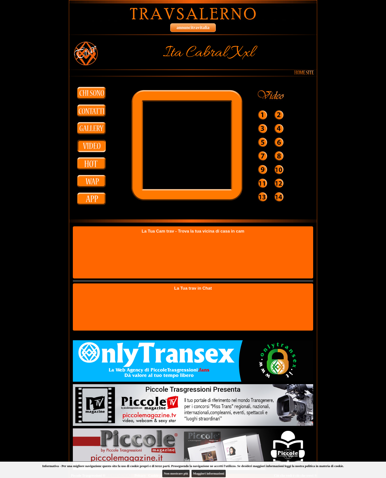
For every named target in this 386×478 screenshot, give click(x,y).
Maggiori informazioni (208, 473)
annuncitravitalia (192, 27)
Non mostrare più (176, 473)
